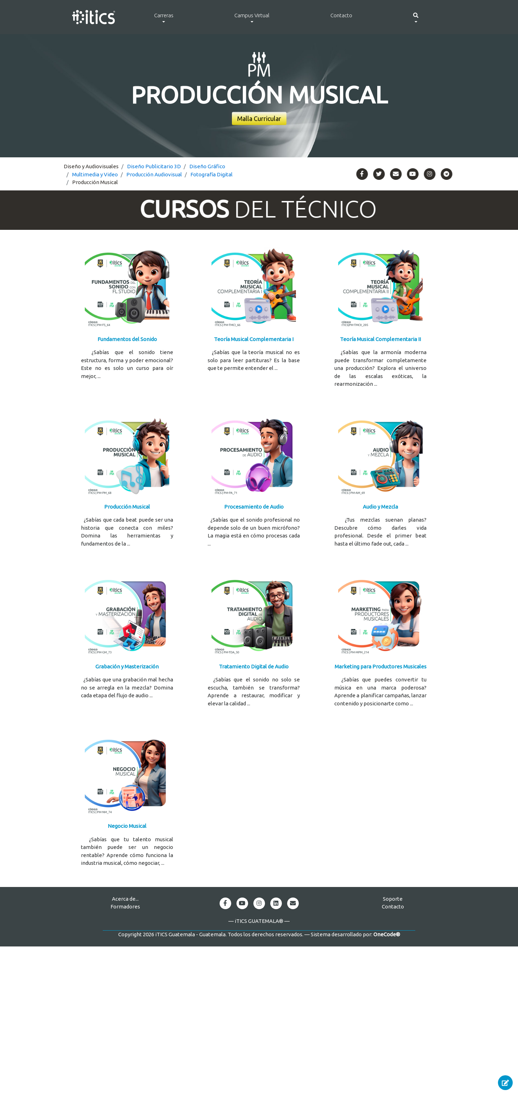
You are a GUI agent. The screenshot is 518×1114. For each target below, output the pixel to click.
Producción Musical (127, 507)
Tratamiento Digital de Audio (254, 666)
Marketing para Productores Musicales (381, 666)
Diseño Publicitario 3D (154, 166)
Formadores (125, 907)
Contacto (341, 15)
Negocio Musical (127, 826)
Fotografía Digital (211, 174)
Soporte (393, 899)
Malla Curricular (259, 118)
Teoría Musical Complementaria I (253, 339)
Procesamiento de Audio (254, 507)
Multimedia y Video (95, 174)
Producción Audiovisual (154, 174)
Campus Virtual (252, 15)
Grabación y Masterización (127, 666)
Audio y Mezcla (380, 507)
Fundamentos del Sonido (127, 339)
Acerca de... (125, 899)
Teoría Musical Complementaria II (380, 339)
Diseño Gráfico (207, 166)
